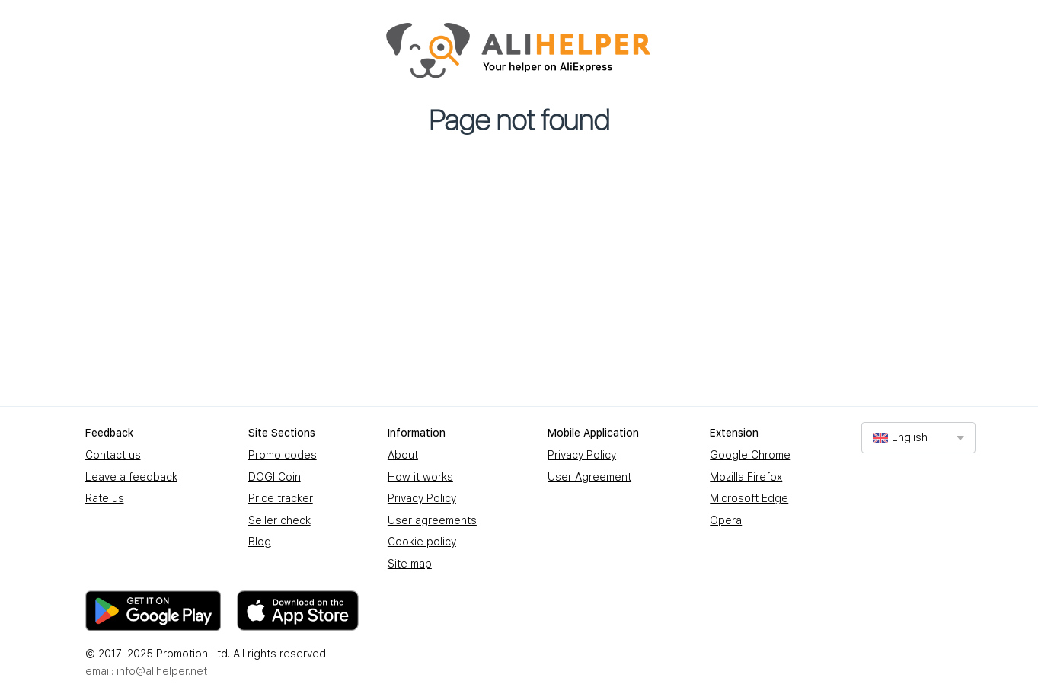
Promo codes (282, 455)
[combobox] (918, 437)
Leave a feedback (131, 477)
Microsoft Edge (749, 498)
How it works (420, 477)
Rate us (104, 498)
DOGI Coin (274, 477)
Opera (726, 520)
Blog (259, 542)
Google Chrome (750, 455)
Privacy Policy (422, 498)
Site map (410, 564)
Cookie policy (422, 542)
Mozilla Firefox (746, 477)
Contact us (113, 455)
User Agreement (589, 477)
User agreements (432, 520)
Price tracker (280, 498)
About (403, 455)
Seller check (279, 520)
